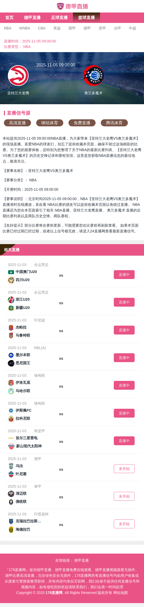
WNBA (24, 28)
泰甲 (37, 486)
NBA (7, 28)
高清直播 (17, 123)
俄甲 (37, 459)
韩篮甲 (39, 431)
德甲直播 (32, 17)
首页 (9, 17)
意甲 (102, 28)
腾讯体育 (114, 123)
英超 (57, 28)
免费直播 (82, 123)
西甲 (72, 28)
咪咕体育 (49, 123)
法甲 (117, 28)
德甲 (87, 28)
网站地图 (120, 593)
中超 (132, 28)
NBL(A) (40, 348)
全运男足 (41, 265)
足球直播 (59, 17)
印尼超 (39, 320)
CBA (42, 28)
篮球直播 (86, 17)
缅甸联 (39, 375)
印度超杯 (41, 514)
